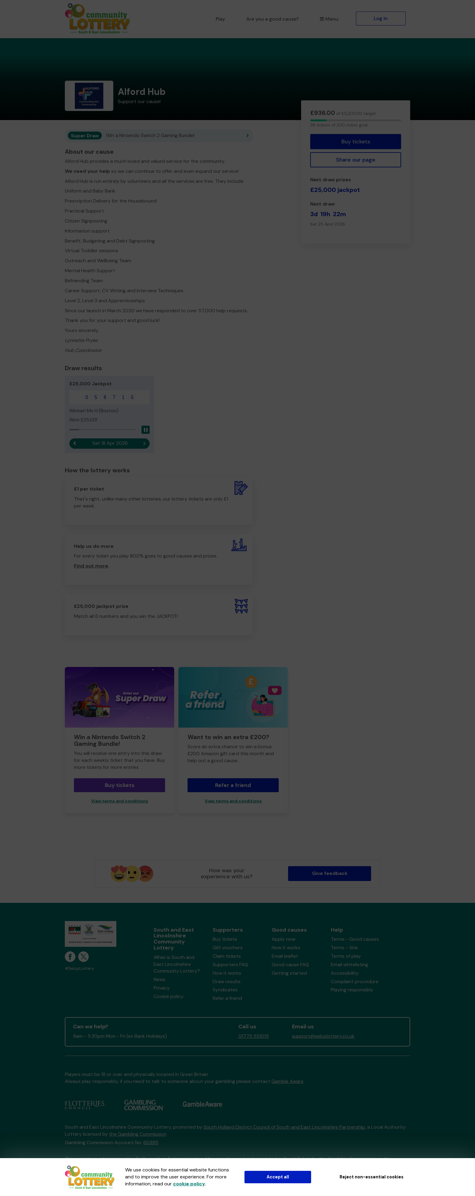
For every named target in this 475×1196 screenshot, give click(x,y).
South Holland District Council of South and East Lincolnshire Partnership (284, 1127)
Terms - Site (344, 947)
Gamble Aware (287, 1081)
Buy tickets (355, 141)
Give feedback (329, 873)
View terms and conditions (119, 801)
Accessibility (345, 973)
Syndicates (225, 990)
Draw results (227, 981)
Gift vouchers (228, 947)
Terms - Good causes (355, 939)
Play (220, 19)
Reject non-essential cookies (372, 1177)
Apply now (283, 939)
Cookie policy (169, 996)
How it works (227, 973)
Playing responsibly (352, 990)
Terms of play (346, 956)
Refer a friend (233, 785)
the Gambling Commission (137, 1134)
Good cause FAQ (290, 964)
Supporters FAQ (230, 964)
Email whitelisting (349, 964)
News (159, 979)
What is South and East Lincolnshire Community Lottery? (177, 964)
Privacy (162, 988)
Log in (381, 18)
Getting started (289, 973)
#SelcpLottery (79, 968)
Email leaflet (285, 956)
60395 (150, 1142)
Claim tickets (227, 956)
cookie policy (189, 1184)
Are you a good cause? (272, 19)
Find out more (91, 566)
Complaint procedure (354, 981)
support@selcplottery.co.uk (323, 1036)
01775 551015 (253, 1036)
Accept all (278, 1177)
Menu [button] (329, 19)
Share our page (355, 159)
